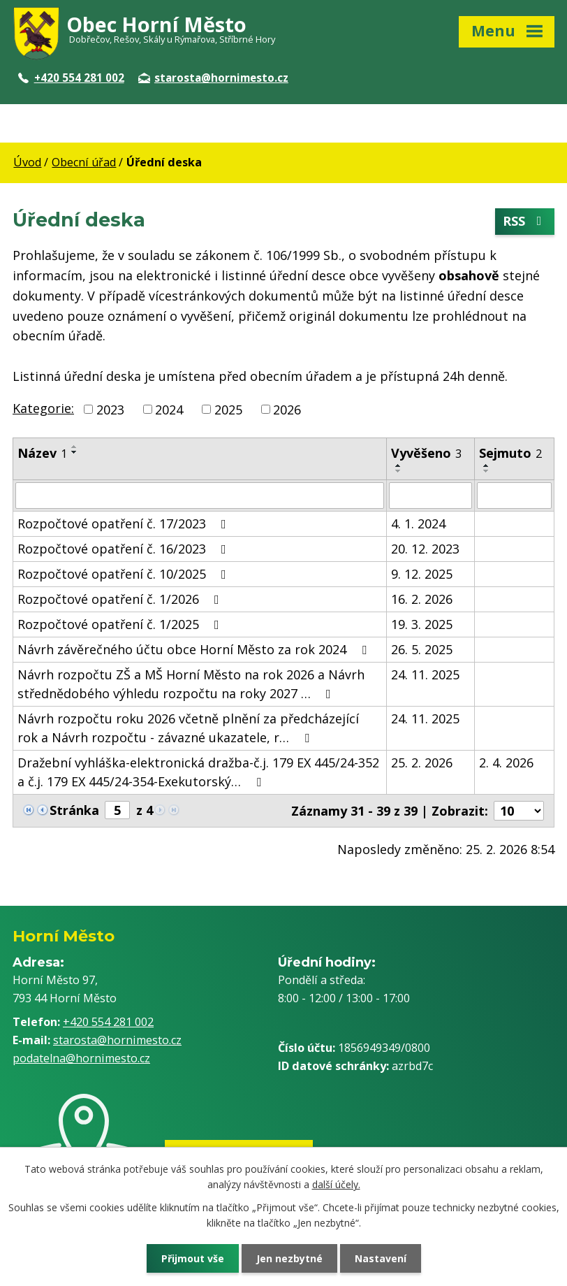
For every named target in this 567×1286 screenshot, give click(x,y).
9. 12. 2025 (421, 573)
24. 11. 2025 (425, 674)
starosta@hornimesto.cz (213, 78)
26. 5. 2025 (421, 649)
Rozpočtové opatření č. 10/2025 (124, 573)
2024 (169, 408)
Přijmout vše (192, 1258)
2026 (287, 408)
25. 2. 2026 (421, 762)
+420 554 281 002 (71, 78)
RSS (525, 221)
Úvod (27, 162)
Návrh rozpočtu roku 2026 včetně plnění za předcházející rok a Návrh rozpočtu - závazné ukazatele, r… (188, 728)
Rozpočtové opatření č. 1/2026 (121, 599)
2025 (228, 408)
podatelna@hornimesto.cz (81, 1058)
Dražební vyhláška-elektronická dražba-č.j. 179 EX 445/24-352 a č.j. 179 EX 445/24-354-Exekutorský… (198, 772)
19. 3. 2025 (421, 624)
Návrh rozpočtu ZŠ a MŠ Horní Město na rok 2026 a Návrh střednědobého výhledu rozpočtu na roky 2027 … (190, 684)
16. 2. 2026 (421, 599)
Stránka (74, 810)
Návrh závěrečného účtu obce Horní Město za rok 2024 (194, 649)
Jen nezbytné (289, 1258)
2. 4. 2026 (506, 762)
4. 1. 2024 (418, 523)
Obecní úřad (84, 162)
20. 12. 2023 (425, 548)
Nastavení (380, 1258)
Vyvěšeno (426, 453)
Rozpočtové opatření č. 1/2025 (121, 624)
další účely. (336, 1184)
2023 (110, 408)
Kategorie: (43, 408)
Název (42, 453)
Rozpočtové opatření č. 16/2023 (124, 548)
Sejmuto (510, 453)
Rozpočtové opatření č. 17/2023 (124, 523)
